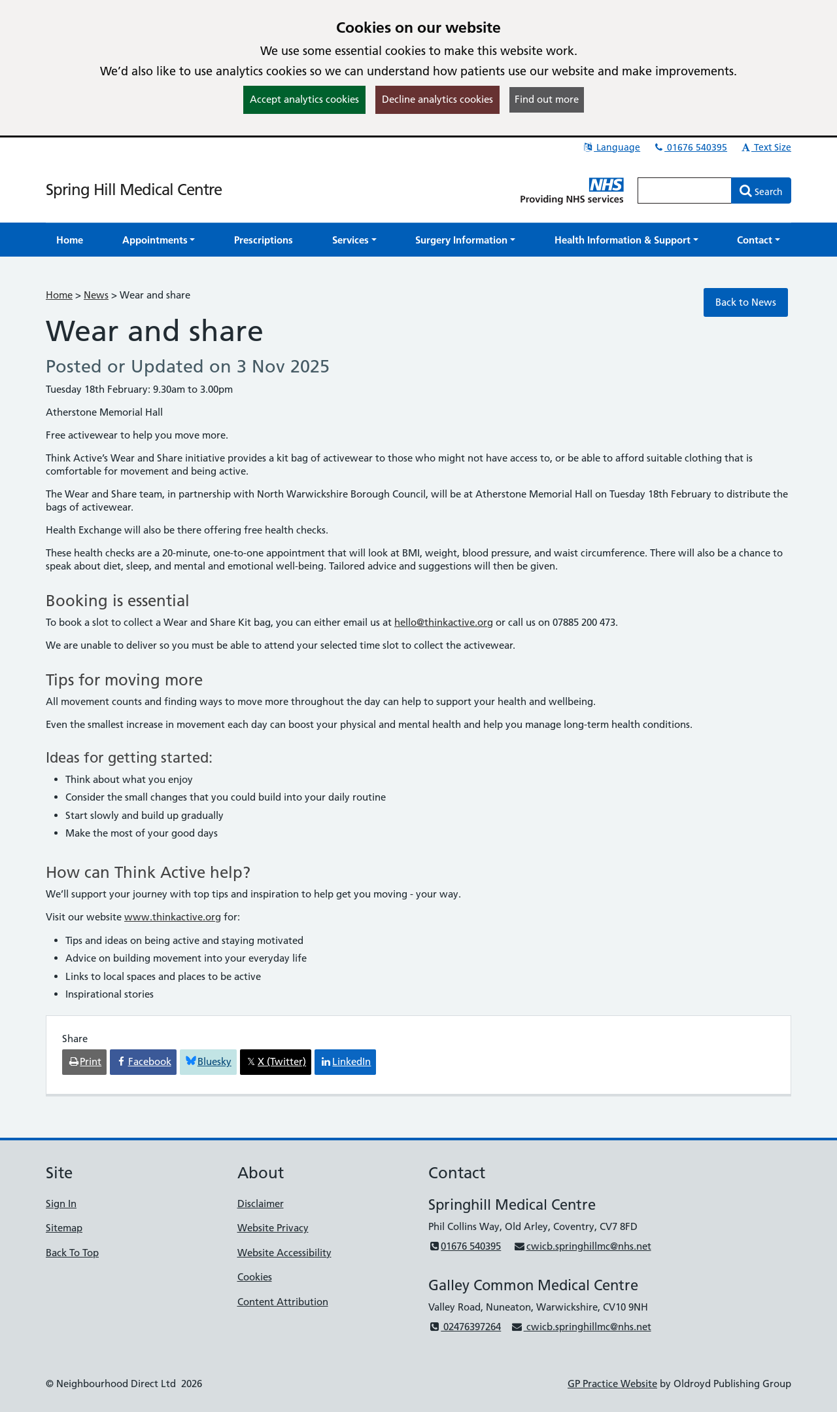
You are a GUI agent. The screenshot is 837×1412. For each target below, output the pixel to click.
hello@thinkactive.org (443, 622)
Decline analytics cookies (437, 99)
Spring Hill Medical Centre (134, 189)
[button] (159, 240)
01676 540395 (690, 147)
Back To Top (72, 1252)
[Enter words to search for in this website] (685, 190)
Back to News (745, 302)
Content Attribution (282, 1301)
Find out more (547, 99)
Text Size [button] (765, 147)
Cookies (254, 1277)
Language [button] (611, 147)
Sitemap (64, 1228)
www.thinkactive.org (172, 917)
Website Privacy (273, 1228)
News (96, 295)
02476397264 (464, 1326)
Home (59, 295)
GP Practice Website (612, 1383)
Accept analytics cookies (304, 99)
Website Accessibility (284, 1252)
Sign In (61, 1203)
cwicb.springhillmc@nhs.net (582, 1246)
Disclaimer (260, 1203)
